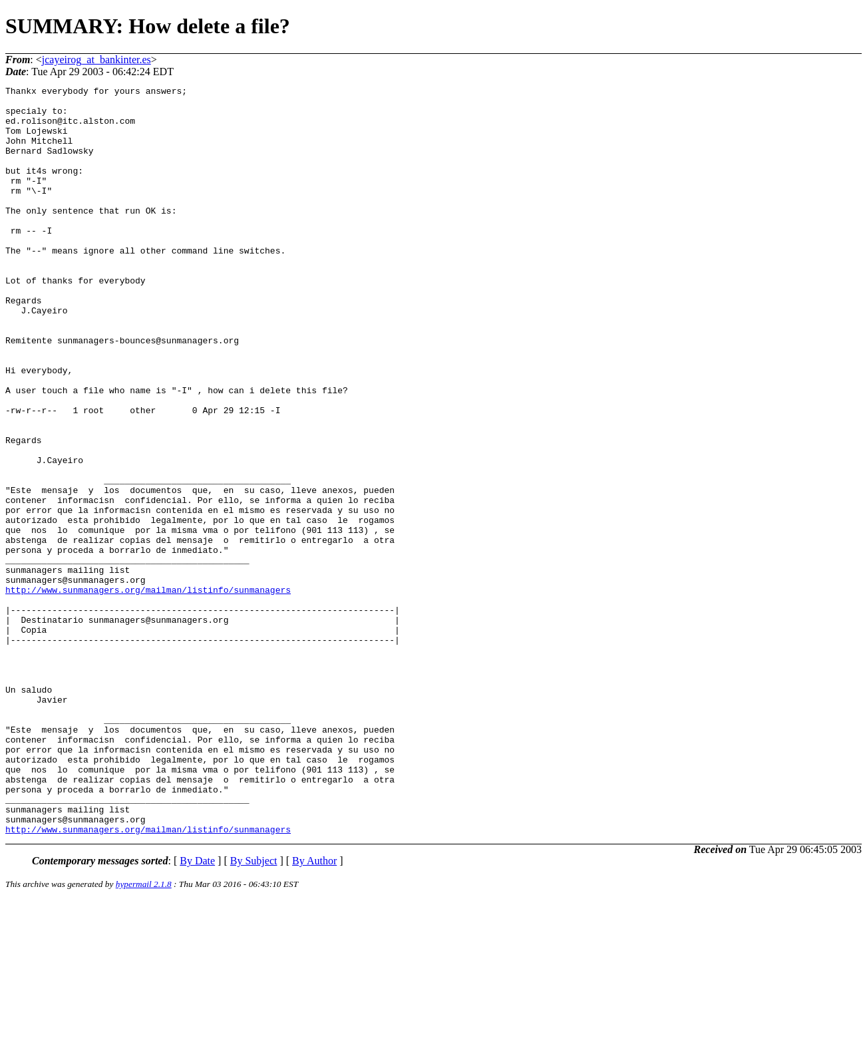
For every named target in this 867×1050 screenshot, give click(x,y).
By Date (197, 1010)
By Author (314, 1010)
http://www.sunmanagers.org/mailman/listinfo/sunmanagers (148, 691)
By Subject (253, 1010)
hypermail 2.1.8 (144, 1034)
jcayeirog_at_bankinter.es (96, 59)
